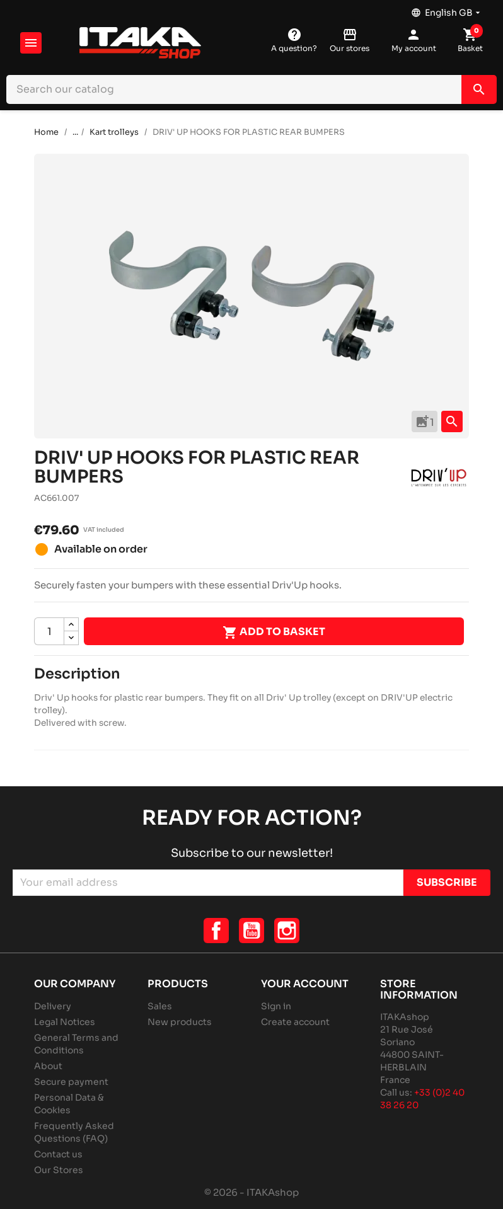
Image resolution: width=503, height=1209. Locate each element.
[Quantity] (49, 631)
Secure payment (71, 1081)
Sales (159, 1006)
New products (179, 1022)
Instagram (286, 930)
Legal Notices (64, 1022)
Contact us (58, 1154)
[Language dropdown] (447, 9)
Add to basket (274, 632)
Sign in (276, 1006)
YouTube (251, 930)
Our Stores (58, 1170)
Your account (305, 983)
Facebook (216, 930)
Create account (295, 1022)
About (48, 1066)
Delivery (52, 1006)
